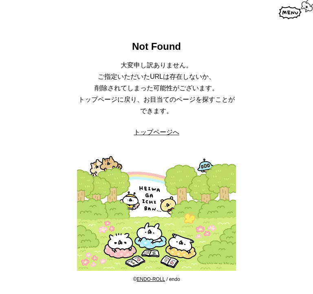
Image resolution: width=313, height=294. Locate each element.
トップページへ (156, 132)
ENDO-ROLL (151, 279)
